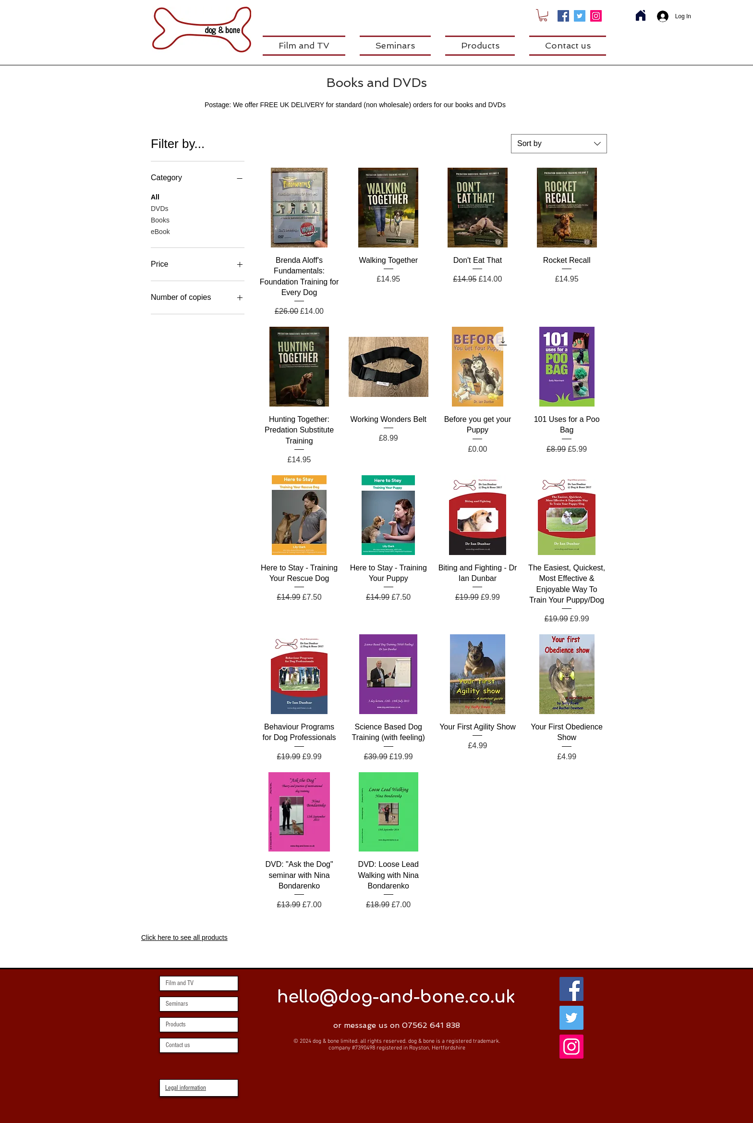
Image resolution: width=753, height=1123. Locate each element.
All (155, 196)
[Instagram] (596, 16)
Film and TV (180, 983)
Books (160, 219)
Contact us (178, 1045)
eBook (160, 230)
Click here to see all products (184, 937)
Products (175, 1024)
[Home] (640, 15)
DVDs (160, 207)
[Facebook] (563, 16)
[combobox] (559, 143)
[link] (543, 15)
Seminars (177, 1004)
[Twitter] (579, 16)
